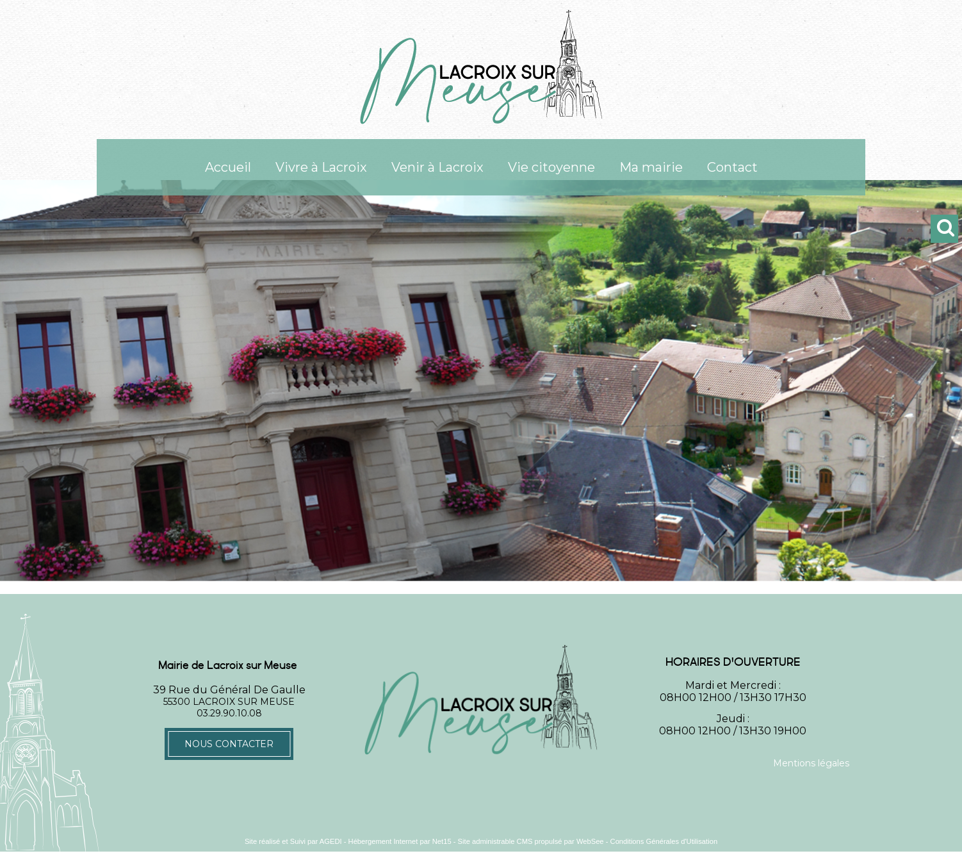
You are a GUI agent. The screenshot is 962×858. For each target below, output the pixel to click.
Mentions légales (811, 763)
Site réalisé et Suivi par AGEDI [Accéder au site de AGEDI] (293, 841)
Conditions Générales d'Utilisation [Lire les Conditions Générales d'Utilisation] (664, 841)
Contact (732, 167)
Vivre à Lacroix (321, 167)
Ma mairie (651, 167)
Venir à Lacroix (437, 167)
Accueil (228, 167)
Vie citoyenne (551, 167)
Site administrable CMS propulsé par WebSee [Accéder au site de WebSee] (531, 841)
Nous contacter (228, 744)
